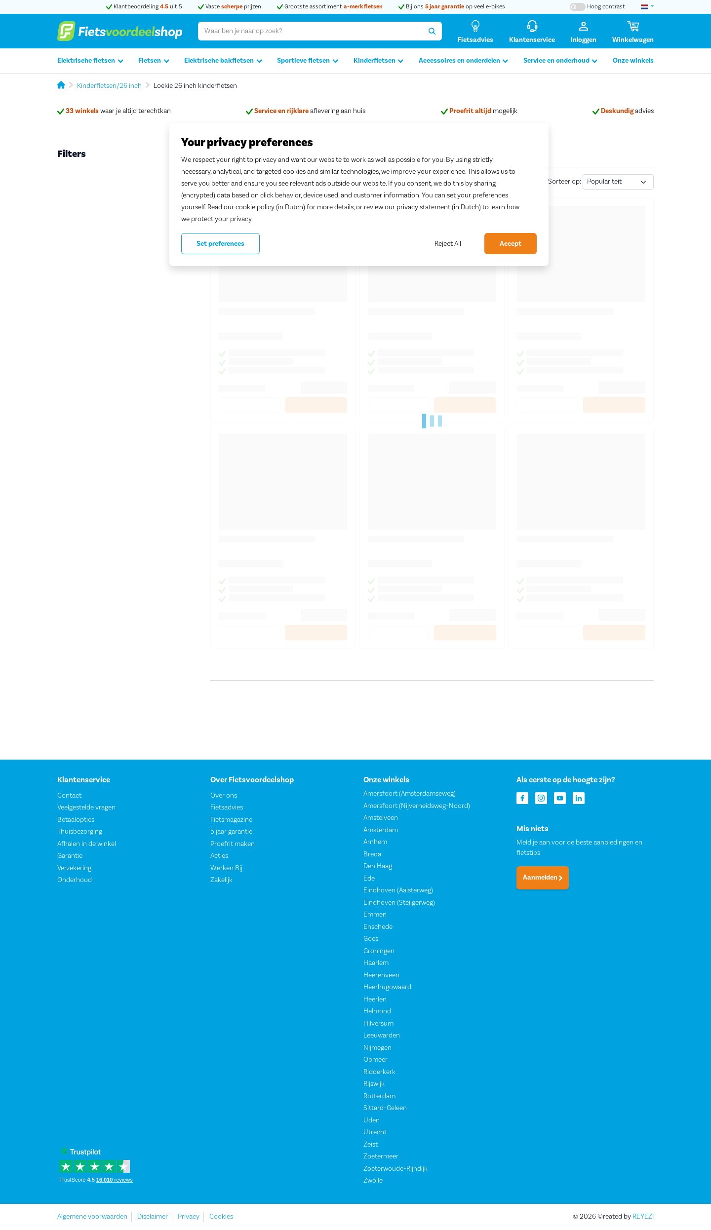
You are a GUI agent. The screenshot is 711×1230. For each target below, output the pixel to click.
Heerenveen (381, 975)
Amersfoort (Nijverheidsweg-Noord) (416, 806)
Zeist (370, 1144)
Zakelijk (221, 880)
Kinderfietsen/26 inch (109, 85)
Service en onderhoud (560, 61)
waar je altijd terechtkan (114, 111)
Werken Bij (226, 868)
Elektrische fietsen (90, 61)
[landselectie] (647, 6)
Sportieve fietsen (307, 61)
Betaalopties (75, 819)
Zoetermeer (380, 1157)
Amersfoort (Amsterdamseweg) (409, 794)
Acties (219, 856)
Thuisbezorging (79, 832)
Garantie (69, 856)
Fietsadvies (226, 808)
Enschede (378, 926)
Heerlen (375, 999)
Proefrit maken (232, 844)
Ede (369, 878)
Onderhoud (74, 880)
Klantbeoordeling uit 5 (144, 6)
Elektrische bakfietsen (223, 61)
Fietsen (153, 61)
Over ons (223, 795)
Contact (69, 795)
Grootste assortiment (330, 6)
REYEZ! (643, 1216)
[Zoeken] (432, 31)
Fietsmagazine (231, 819)
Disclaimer (152, 1216)
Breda (372, 854)
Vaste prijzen (229, 6)
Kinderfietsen (378, 61)
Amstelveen (380, 818)
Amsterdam (380, 830)
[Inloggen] (583, 31)
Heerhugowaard (387, 987)
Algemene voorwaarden (92, 1216)
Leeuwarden (381, 1036)
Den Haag (377, 866)
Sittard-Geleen (385, 1108)
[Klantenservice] (532, 31)
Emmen (375, 915)
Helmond (377, 1011)
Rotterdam (379, 1096)
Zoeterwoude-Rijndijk (395, 1168)
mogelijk (479, 111)
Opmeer (375, 1060)
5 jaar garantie (231, 832)
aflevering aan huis (305, 111)
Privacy (188, 1216)
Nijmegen (377, 1047)
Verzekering (74, 868)
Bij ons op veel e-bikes (451, 6)
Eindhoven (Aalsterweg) (398, 890)
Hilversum (378, 1023)
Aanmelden (542, 878)
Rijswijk (374, 1084)
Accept (510, 243)
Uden (371, 1120)
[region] (359, 194)
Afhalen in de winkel (86, 844)
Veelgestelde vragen (86, 808)
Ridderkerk (379, 1072)
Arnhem (375, 842)
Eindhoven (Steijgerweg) (399, 902)
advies (623, 111)
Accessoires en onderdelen (463, 61)
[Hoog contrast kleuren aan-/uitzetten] (597, 6)
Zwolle (373, 1181)
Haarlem (376, 963)
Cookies (221, 1216)
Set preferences (220, 243)
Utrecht (375, 1132)
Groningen (379, 951)
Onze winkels (633, 60)
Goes (370, 939)
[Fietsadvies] (475, 31)
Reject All (447, 243)
